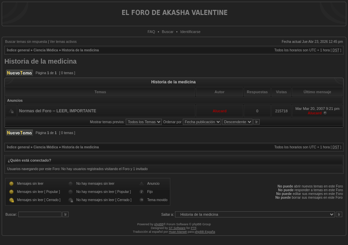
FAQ (151, 32)
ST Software (177, 228)
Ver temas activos (63, 42)
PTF (193, 228)
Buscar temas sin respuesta (26, 42)
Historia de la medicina (80, 50)
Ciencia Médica (45, 50)
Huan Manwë (178, 231)
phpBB (158, 224)
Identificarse (190, 32)
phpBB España (205, 231)
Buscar (167, 32)
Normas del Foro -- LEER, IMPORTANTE (57, 111)
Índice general (18, 50)
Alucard (220, 111)
